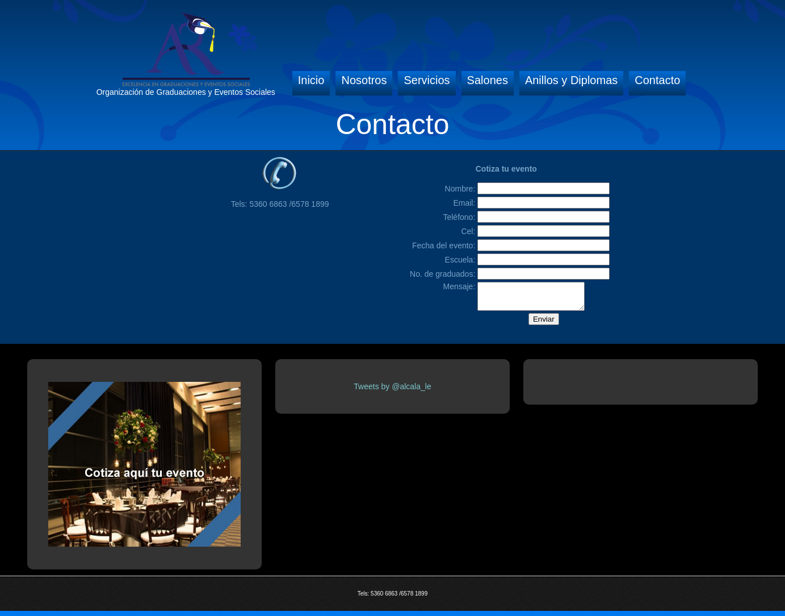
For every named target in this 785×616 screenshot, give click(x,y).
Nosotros (364, 80)
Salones (487, 80)
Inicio (311, 80)
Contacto (657, 80)
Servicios (427, 80)
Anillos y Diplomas (571, 80)
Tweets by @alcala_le (392, 391)
